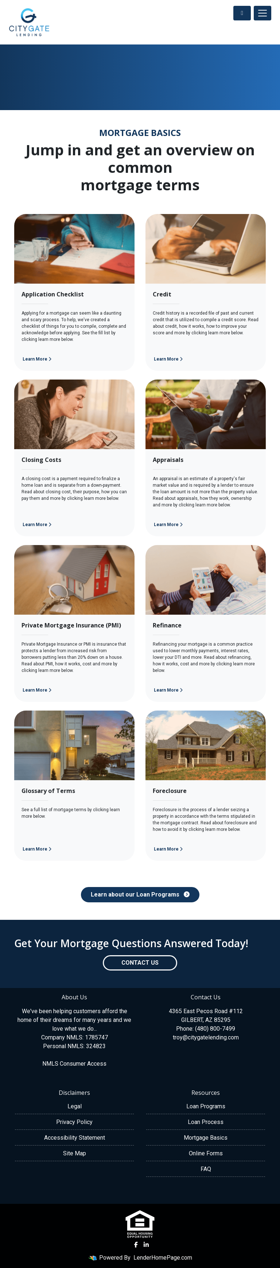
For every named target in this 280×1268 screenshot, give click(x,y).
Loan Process (205, 1122)
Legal (74, 1106)
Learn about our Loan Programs (140, 894)
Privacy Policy (74, 1122)
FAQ (206, 1169)
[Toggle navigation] (262, 13)
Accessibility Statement (74, 1137)
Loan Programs (205, 1106)
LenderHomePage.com (162, 1257)
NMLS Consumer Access (74, 1063)
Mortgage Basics (206, 1137)
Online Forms (206, 1153)
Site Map (74, 1153)
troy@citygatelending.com (206, 1037)
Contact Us (140, 962)
